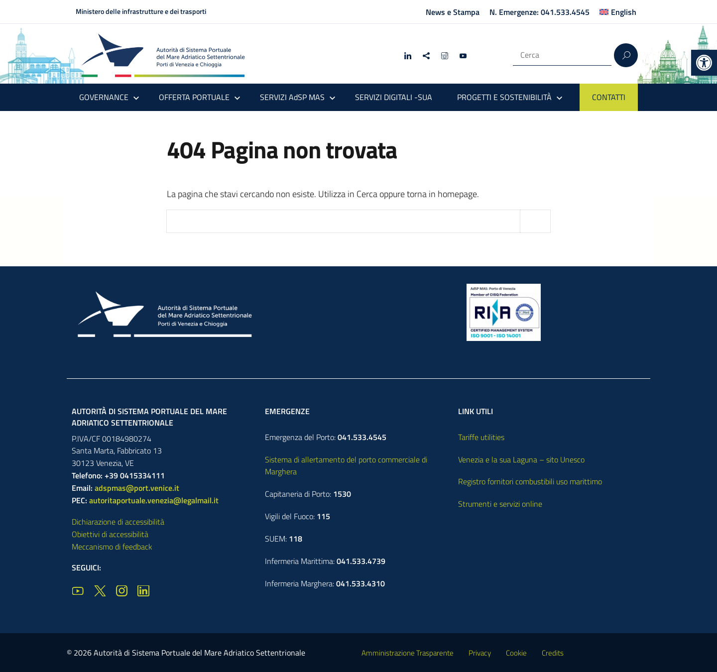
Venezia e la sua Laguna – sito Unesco (521, 459)
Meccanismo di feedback (112, 547)
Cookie (516, 653)
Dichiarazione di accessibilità (118, 522)
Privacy (480, 653)
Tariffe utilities (481, 437)
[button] (704, 63)
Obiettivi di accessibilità (110, 534)
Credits (553, 653)
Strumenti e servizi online (500, 504)
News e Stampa (452, 12)
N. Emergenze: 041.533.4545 (539, 12)
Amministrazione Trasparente (407, 653)
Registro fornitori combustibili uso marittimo (530, 481)
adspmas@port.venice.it (137, 488)
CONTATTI (608, 97)
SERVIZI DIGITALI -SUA (393, 97)
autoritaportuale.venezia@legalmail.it (154, 500)
